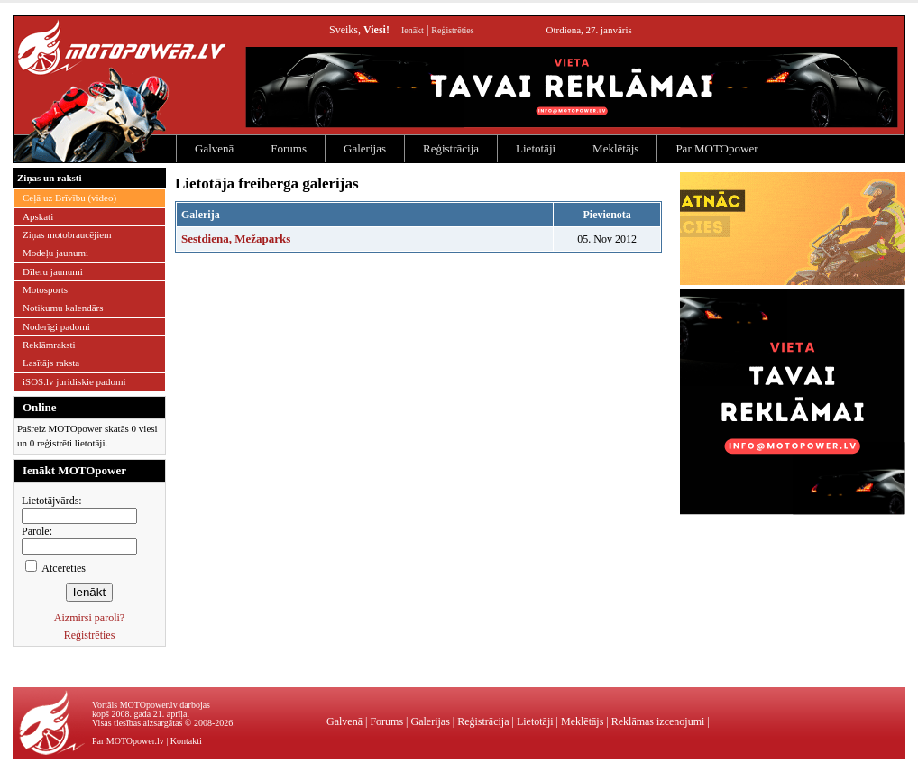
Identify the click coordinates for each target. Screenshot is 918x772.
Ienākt (412, 30)
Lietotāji (535, 148)
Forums (289, 148)
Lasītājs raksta (51, 362)
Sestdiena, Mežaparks (235, 238)
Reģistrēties (452, 30)
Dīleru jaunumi (53, 271)
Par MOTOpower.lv (128, 741)
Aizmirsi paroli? (89, 617)
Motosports (45, 289)
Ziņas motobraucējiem (67, 234)
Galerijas (365, 148)
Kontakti (186, 741)
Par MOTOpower (716, 148)
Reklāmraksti (49, 344)
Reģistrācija (451, 148)
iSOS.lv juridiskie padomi (74, 381)
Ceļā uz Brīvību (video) (69, 197)
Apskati (38, 216)
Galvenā (214, 148)
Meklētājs (615, 148)
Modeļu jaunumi (55, 252)
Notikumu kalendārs (63, 307)
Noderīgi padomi (56, 326)
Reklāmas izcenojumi (658, 721)
